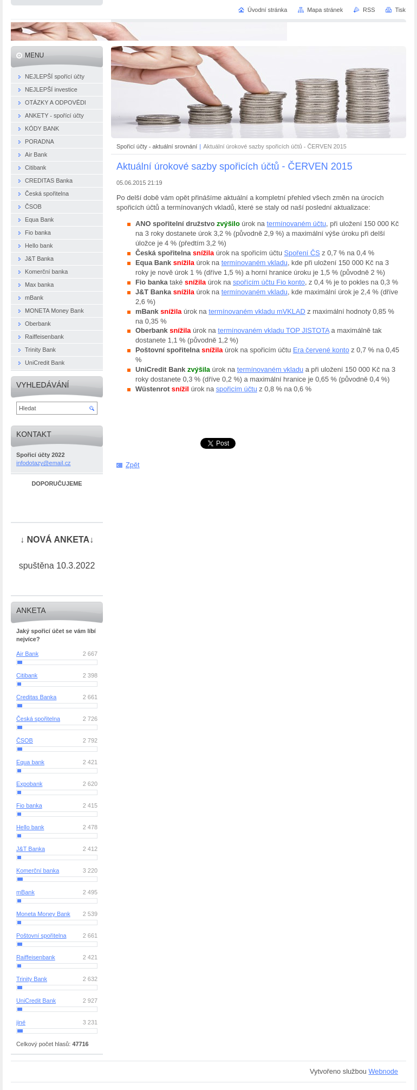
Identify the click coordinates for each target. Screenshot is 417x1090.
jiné (20, 1022)
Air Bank (27, 653)
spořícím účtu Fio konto (269, 282)
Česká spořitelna (38, 718)
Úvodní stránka (267, 10)
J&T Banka (30, 849)
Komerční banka (37, 870)
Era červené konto (321, 350)
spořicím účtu (236, 389)
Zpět (133, 465)
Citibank (26, 675)
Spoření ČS (302, 253)
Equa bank (30, 762)
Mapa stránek (325, 10)
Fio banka (29, 805)
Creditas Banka (36, 697)
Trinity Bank (31, 979)
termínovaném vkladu (254, 263)
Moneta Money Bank (43, 914)
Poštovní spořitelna (41, 935)
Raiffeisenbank (35, 957)
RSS (369, 10)
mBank (25, 892)
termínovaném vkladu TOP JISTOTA (273, 330)
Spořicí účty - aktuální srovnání (156, 146)
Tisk (400, 10)
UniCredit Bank (36, 1000)
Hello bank (30, 827)
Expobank (29, 784)
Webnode (383, 1071)
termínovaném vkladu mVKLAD (256, 311)
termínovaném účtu (297, 224)
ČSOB (24, 740)
